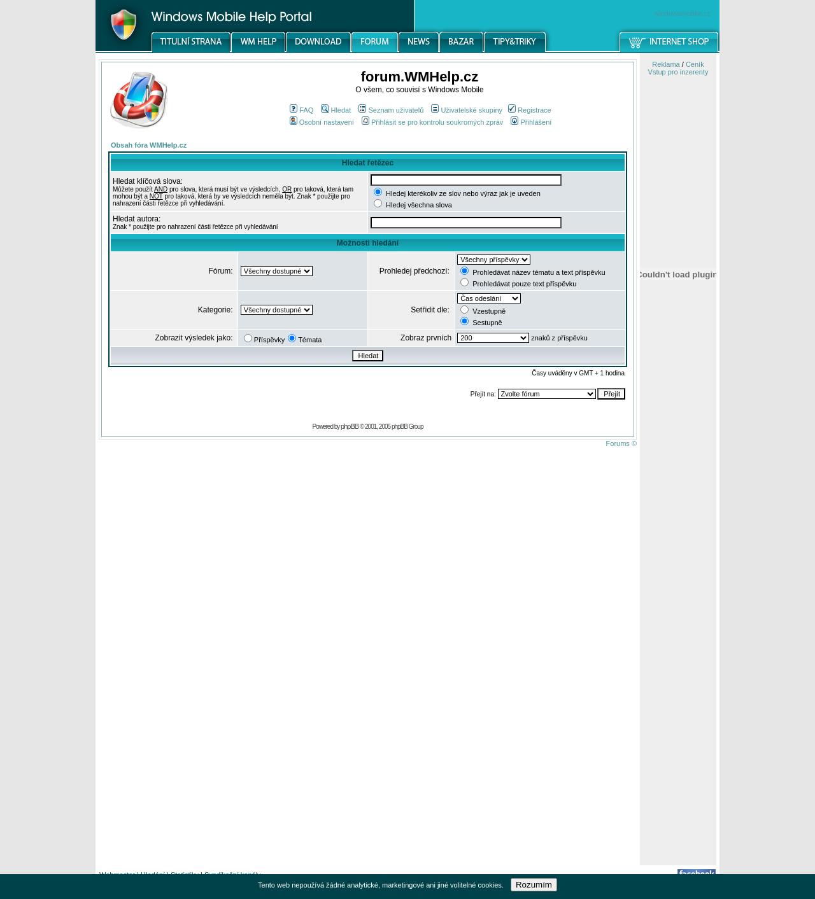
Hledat (336, 110)
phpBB (349, 426)
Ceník (695, 64)
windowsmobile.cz (682, 13)
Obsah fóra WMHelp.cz (149, 145)
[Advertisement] (678, 663)
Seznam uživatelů (390, 110)
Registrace (529, 110)
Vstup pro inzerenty (678, 72)
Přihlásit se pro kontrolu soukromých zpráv (432, 122)
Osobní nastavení (322, 122)
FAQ (301, 110)
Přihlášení (531, 122)
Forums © (621, 443)
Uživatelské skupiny (466, 110)
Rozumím (534, 884)
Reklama (665, 64)
